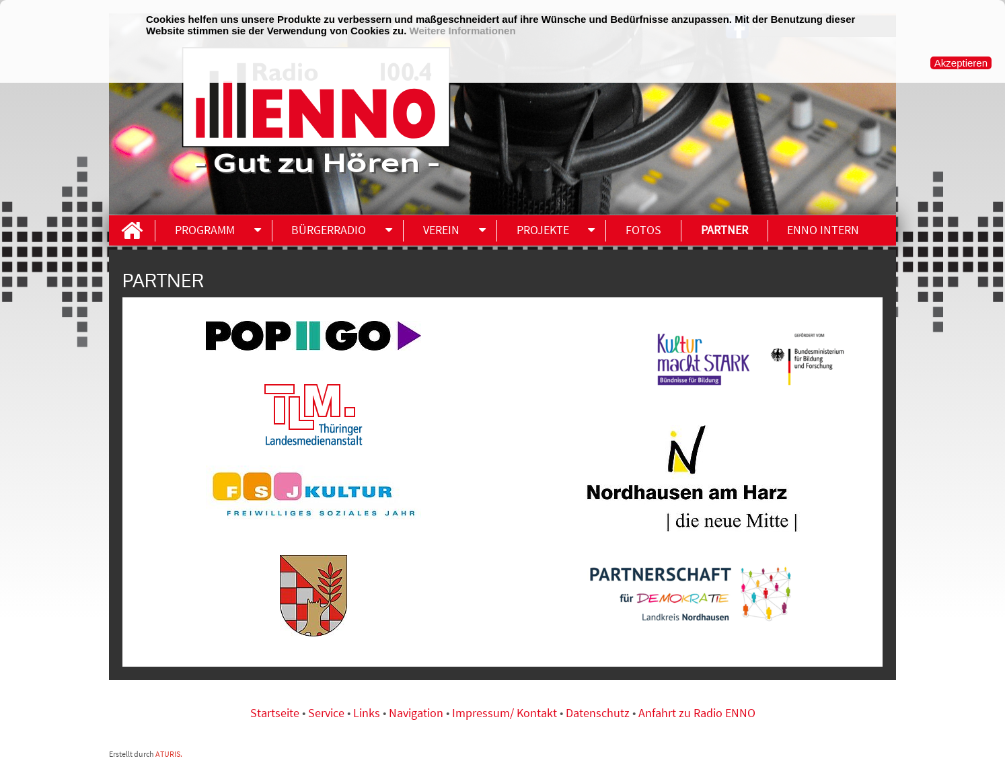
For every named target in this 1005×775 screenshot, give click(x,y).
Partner (724, 229)
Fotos (643, 229)
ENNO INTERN (823, 229)
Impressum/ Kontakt (504, 713)
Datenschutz (598, 713)
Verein (441, 229)
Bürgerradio (328, 229)
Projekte (543, 229)
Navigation (417, 713)
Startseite (276, 713)
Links (368, 713)
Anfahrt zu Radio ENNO (696, 713)
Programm (205, 229)
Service (326, 713)
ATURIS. (168, 754)
